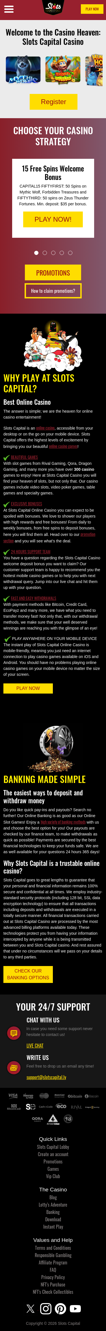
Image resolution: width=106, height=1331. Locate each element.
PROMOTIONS (53, 272)
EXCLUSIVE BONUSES (26, 504)
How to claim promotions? (53, 290)
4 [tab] (62, 253)
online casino (45, 428)
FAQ (53, 1269)
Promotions (53, 1161)
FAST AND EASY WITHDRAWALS (33, 598)
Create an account (53, 1154)
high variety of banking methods (63, 822)
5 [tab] (70, 253)
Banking (53, 1212)
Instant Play (53, 1226)
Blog (53, 1197)
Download (53, 1219)
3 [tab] (53, 253)
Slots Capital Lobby (53, 1146)
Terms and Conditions (53, 1247)
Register (53, 101)
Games (53, 1168)
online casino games (63, 446)
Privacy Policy (53, 1277)
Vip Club (53, 1176)
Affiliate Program (53, 1262)
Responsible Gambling (53, 1255)
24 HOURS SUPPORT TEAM (30, 552)
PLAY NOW (92, 8)
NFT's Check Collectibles (53, 1291)
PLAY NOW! (53, 219)
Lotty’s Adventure (53, 1204)
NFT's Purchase (53, 1284)
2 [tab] (45, 253)
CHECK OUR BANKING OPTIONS (28, 974)
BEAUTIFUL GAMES (24, 457)
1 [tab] (36, 253)
